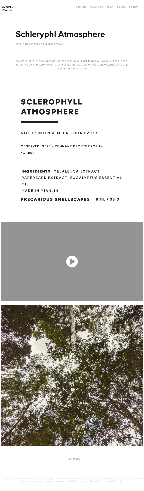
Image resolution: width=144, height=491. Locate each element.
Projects (81, 7)
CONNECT (133, 7)
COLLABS (121, 7)
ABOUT (110, 7)
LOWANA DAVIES (8, 8)
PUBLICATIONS (97, 7)
